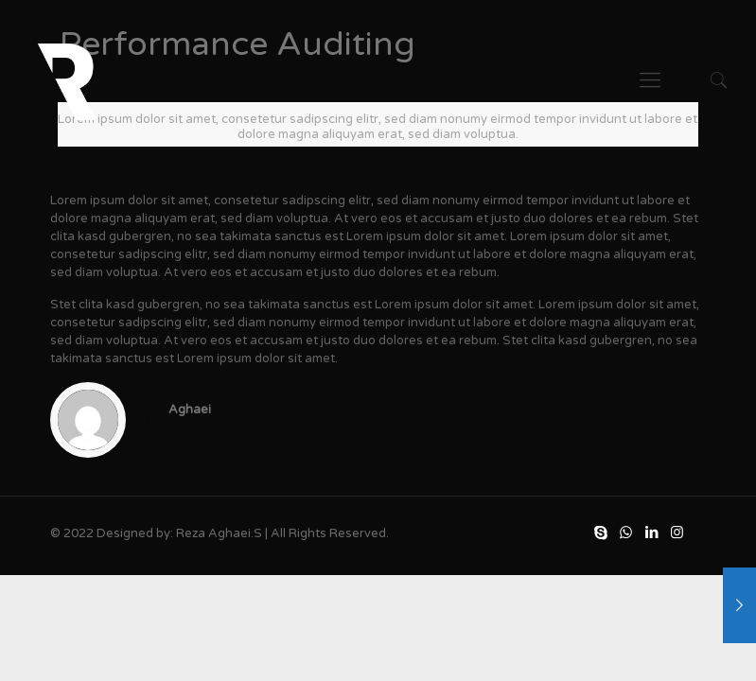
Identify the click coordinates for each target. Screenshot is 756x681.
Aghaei (189, 409)
